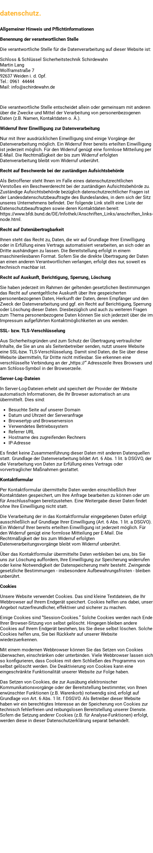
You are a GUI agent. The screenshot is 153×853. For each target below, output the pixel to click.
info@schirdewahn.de (33, 87)
